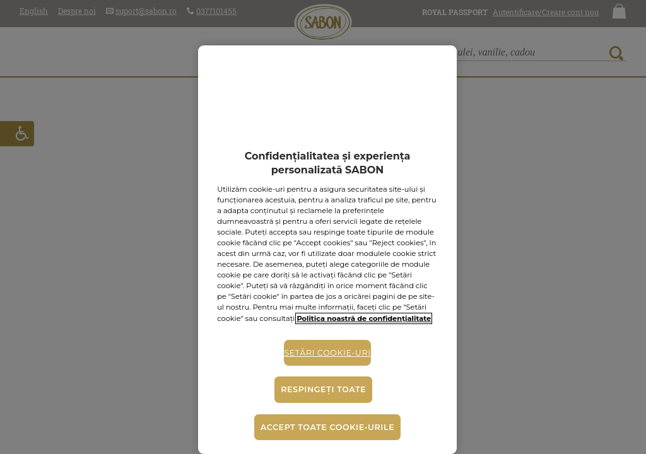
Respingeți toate (323, 389)
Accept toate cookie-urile (327, 427)
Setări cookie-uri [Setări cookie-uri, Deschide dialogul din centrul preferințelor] (327, 353)
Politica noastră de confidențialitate (364, 318)
